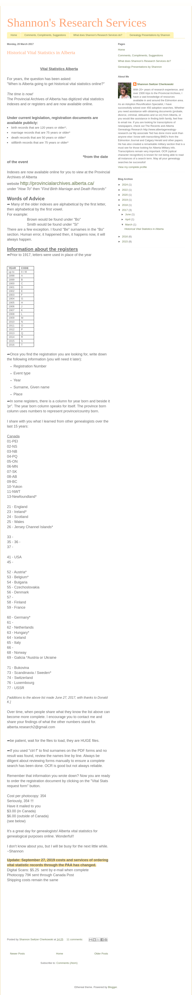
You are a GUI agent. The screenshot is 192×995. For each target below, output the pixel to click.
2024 (125, 184)
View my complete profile (132, 167)
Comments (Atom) (66, 962)
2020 (125, 194)
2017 (125, 209)
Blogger (112, 987)
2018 (125, 204)
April (128, 219)
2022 (125, 189)
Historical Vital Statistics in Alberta (41, 52)
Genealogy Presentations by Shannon (150, 35)
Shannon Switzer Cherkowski (155, 84)
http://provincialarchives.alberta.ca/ (57, 183)
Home (14, 35)
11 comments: (75, 939)
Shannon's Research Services (76, 22)
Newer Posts (17, 953)
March (129, 224)
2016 (125, 236)
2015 (125, 241)
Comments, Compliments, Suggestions (45, 35)
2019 (125, 199)
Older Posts (101, 953)
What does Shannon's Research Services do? (97, 35)
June (128, 214)
